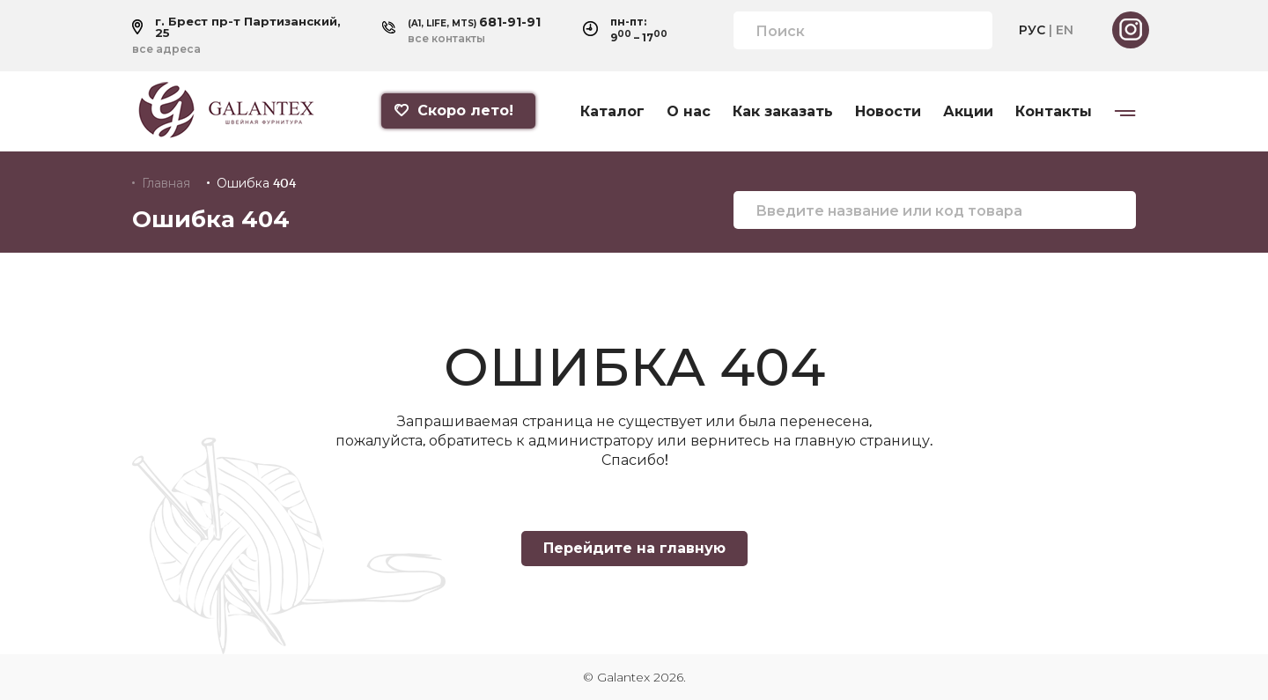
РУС (1032, 30)
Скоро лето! (453, 110)
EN (1064, 30)
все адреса (166, 49)
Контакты (1053, 112)
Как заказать (783, 112)
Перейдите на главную (634, 548)
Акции (968, 112)
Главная (166, 183)
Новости (888, 112)
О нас (689, 112)
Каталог (612, 112)
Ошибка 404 (256, 183)
